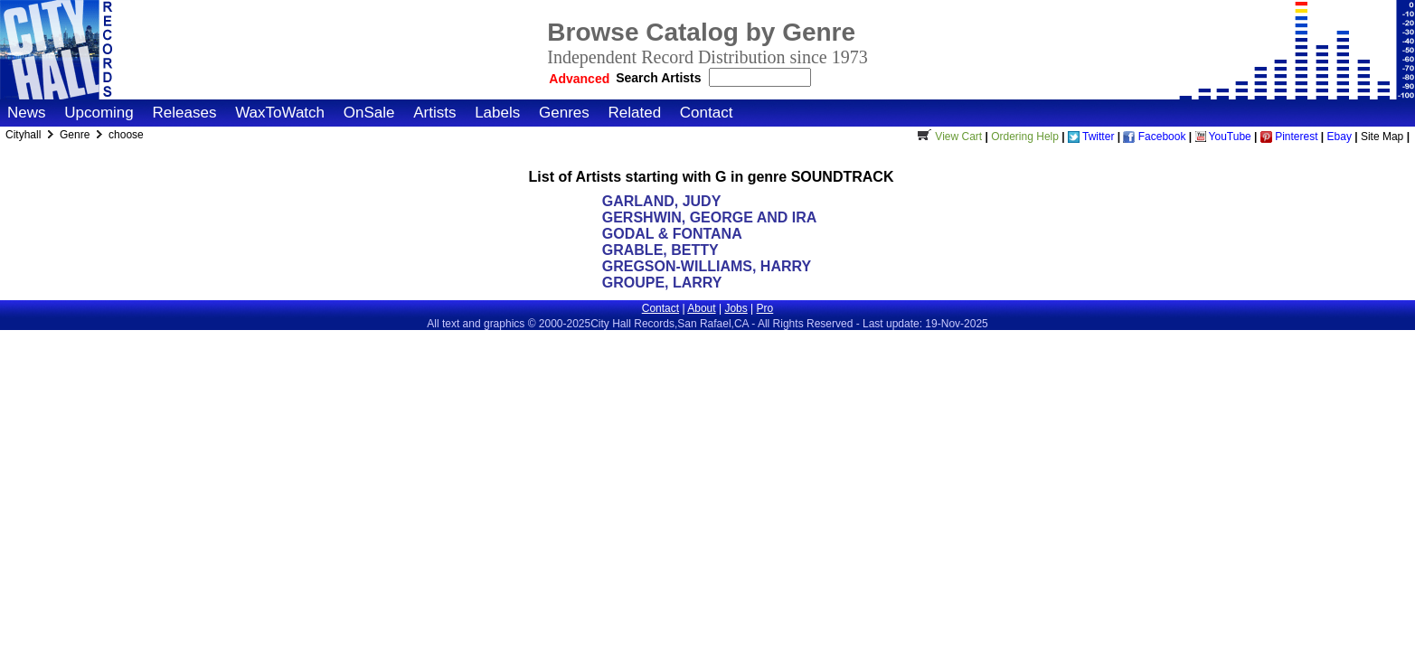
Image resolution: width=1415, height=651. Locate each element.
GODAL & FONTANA (671, 233)
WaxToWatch (280, 112)
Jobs (735, 308)
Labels (497, 112)
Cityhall (24, 134)
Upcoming (99, 112)
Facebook (1154, 136)
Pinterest (1289, 136)
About (701, 308)
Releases (185, 112)
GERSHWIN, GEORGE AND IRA (709, 217)
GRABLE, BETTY (660, 250)
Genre (76, 134)
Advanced (579, 78)
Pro (765, 308)
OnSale (369, 112)
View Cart (947, 136)
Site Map (1382, 136)
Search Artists (660, 78)
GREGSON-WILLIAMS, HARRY (706, 266)
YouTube (1223, 136)
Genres (564, 112)
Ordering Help (1025, 136)
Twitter (1091, 136)
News (26, 112)
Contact (706, 112)
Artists (434, 112)
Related (634, 112)
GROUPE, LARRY (662, 282)
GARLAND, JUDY (661, 201)
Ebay (1339, 136)
